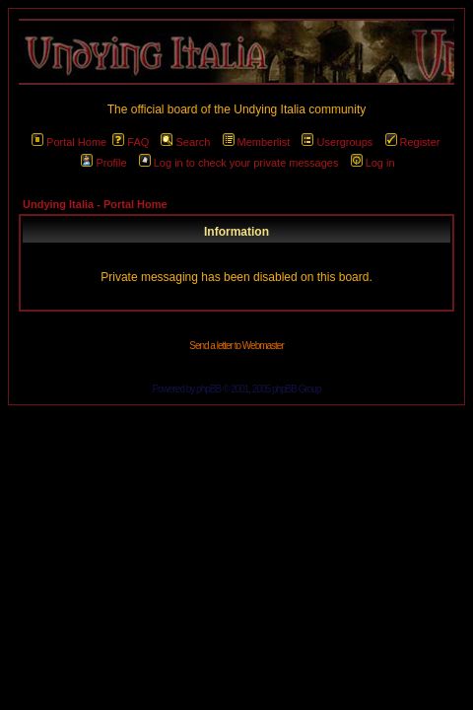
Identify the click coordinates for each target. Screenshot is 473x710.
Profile (103, 163)
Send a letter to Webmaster (236, 345)
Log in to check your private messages (239, 163)
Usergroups (337, 142)
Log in (373, 163)
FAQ (130, 142)
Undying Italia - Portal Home (95, 204)
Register (412, 142)
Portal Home (69, 142)
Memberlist (257, 142)
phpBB (208, 389)
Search (185, 142)
